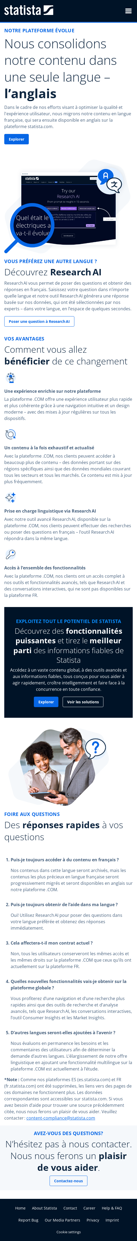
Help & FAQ (112, 1208)
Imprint (112, 1220)
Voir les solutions (83, 701)
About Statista (44, 1208)
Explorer (16, 139)
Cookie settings (69, 1232)
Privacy (93, 1220)
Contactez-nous (68, 1180)
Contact (70, 1208)
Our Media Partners (62, 1220)
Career (89, 1208)
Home (20, 1208)
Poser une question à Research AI (39, 321)
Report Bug (28, 1220)
